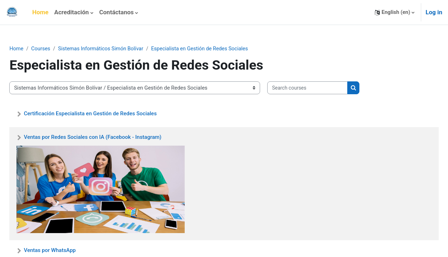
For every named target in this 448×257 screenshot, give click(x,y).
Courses (58, 49)
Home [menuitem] (40, 12)
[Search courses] (323, 88)
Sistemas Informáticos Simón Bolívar (119, 49)
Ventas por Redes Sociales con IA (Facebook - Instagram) (108, 137)
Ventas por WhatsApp (65, 250)
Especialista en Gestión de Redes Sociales (221, 49)
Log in (433, 12)
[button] (394, 12)
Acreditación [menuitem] (71, 12)
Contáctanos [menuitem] (116, 12)
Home (32, 49)
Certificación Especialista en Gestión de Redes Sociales (106, 113)
